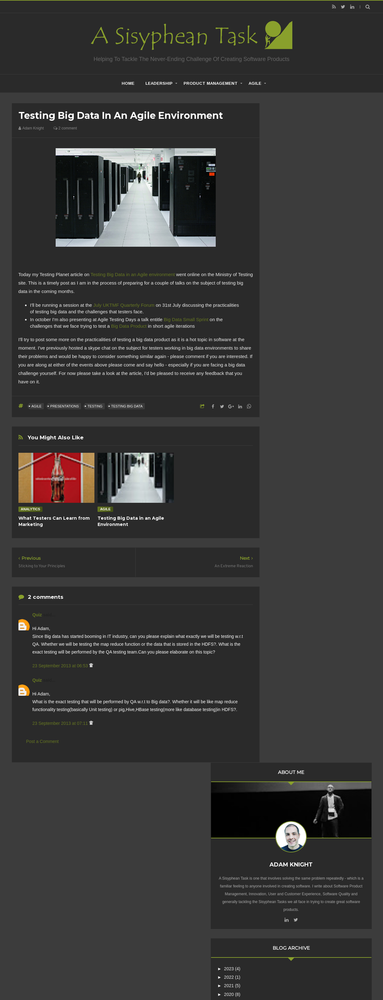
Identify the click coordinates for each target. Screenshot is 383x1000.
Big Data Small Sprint (186, 319)
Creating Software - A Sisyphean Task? (182, 979)
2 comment (65, 128)
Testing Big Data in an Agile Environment (324, 452)
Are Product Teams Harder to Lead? (319, 794)
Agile (255, 83)
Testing (95, 406)
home (128, 83)
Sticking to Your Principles (310, 461)
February (295, 489)
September (297, 419)
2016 (285, 360)
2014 (285, 378)
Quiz (38, 614)
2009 (285, 533)
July (290, 428)
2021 (285, 318)
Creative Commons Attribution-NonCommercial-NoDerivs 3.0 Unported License (311, 885)
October (294, 410)
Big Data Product (128, 326)
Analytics (30, 509)
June (291, 436)
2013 (285, 386)
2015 (285, 369)
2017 (285, 352)
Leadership (159, 83)
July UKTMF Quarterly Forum (123, 305)
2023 (285, 301)
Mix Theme (274, 979)
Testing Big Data (127, 406)
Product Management (211, 83)
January (294, 497)
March (292, 480)
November (296, 402)
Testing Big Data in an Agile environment (133, 274)
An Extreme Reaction (305, 444)
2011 (285, 516)
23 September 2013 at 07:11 (61, 723)
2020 (285, 326)
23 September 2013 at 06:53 (61, 665)
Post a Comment (42, 741)
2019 (285, 335)
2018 (285, 343)
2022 (285, 309)
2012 (285, 508)
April (291, 471)
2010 (285, 525)
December (296, 393)
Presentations (64, 406)
